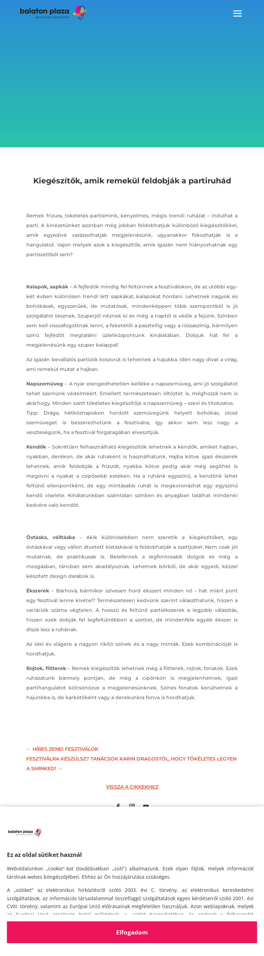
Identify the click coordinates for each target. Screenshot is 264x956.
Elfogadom (132, 932)
